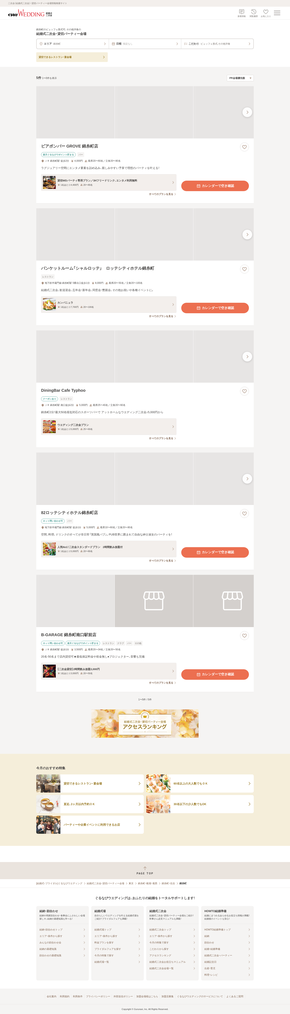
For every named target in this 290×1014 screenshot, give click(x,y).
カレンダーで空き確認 (215, 185)
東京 (131, 883)
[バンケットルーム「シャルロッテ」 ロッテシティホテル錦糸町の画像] (145, 234)
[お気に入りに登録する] (244, 146)
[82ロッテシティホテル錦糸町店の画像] (145, 479)
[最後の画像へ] (247, 112)
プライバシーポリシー (98, 996)
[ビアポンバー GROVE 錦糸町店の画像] (145, 112)
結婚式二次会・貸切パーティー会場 (105, 883)
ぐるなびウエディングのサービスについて (200, 996)
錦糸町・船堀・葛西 (147, 883)
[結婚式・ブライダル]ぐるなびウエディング (59, 883)
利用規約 (64, 996)
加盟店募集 (168, 996)
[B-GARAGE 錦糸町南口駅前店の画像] (145, 601)
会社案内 (51, 996)
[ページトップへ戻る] (145, 870)
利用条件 (78, 996)
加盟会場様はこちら (147, 996)
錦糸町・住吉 (168, 883)
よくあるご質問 (234, 996)
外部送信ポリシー (123, 996)
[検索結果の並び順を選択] (240, 78)
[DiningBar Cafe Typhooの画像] (145, 356)
